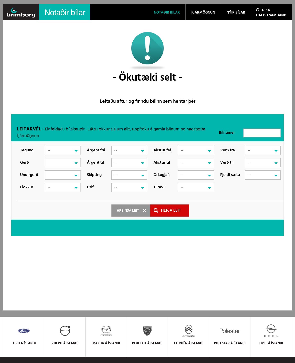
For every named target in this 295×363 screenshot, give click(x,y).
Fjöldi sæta (230, 175)
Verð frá (227, 150)
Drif (90, 187)
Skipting (94, 175)
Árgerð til (95, 162)
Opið (263, 10)
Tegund (27, 150)
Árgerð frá (96, 150)
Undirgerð (29, 175)
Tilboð (159, 187)
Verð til (227, 162)
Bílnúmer (227, 132)
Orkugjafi (161, 175)
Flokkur (26, 187)
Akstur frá (162, 150)
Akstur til (161, 162)
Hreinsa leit (128, 211)
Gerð (24, 162)
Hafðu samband (271, 15)
